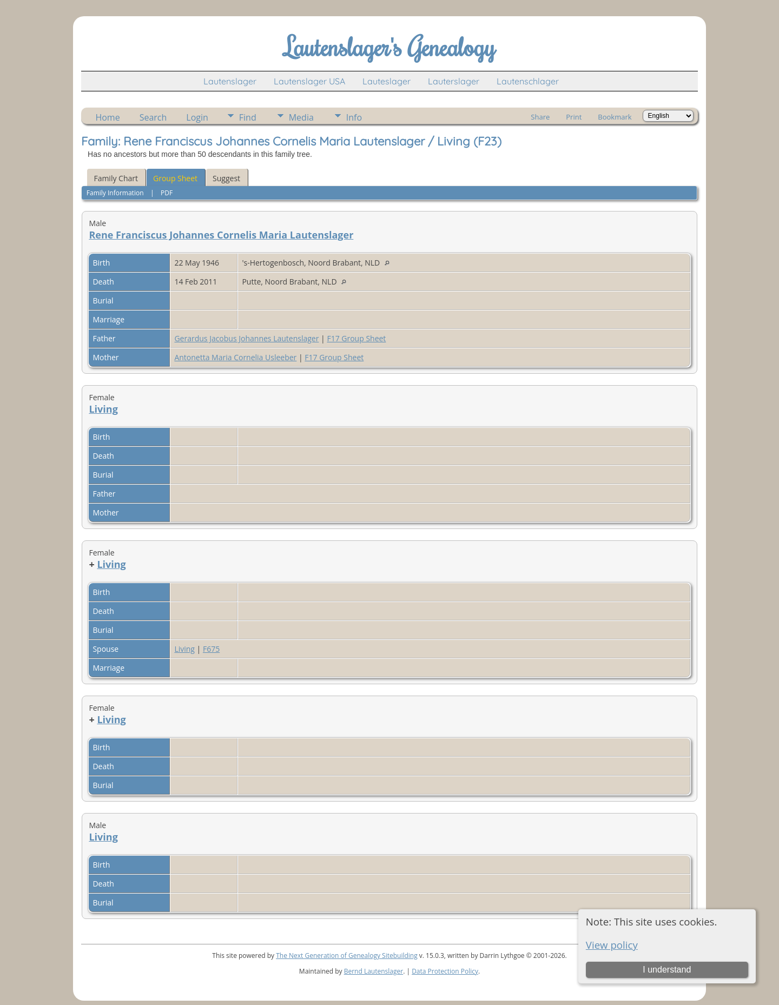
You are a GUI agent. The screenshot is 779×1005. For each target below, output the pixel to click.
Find (247, 117)
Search (153, 117)
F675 (211, 649)
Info (354, 117)
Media (301, 117)
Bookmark (614, 117)
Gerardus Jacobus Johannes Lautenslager (246, 338)
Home (107, 117)
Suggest (226, 178)
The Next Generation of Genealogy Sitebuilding (347, 955)
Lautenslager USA (309, 81)
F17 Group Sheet (356, 338)
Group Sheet (175, 178)
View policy (612, 944)
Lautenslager (229, 81)
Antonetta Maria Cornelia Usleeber (235, 357)
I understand (667, 969)
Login (197, 117)
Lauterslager (453, 81)
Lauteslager (386, 81)
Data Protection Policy (445, 971)
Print (574, 117)
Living (103, 408)
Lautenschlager (528, 81)
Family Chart (116, 178)
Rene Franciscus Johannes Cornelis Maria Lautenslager (221, 234)
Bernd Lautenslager (373, 971)
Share (540, 117)
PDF (167, 192)
